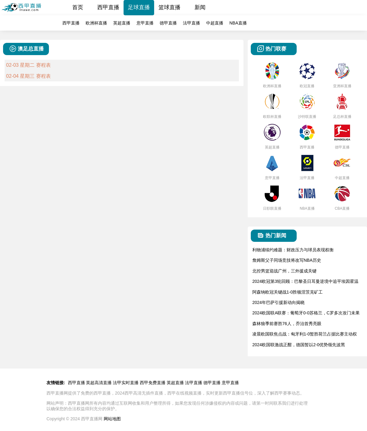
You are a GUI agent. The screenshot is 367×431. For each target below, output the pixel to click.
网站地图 (112, 418)
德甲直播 (168, 23)
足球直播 (139, 7)
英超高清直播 (99, 382)
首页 (77, 7)
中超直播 (214, 23)
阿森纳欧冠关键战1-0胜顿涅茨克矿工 (287, 292)
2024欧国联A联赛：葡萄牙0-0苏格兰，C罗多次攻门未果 (306, 312)
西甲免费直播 (152, 382)
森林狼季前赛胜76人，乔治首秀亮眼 (286, 323)
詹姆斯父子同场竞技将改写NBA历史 (286, 260)
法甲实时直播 (126, 382)
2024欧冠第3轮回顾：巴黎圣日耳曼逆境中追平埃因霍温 (305, 281)
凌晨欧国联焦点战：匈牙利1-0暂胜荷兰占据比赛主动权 (304, 334)
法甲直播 (191, 23)
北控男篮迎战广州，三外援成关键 (284, 270)
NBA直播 (238, 23)
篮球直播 (169, 7)
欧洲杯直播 (96, 23)
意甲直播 (145, 23)
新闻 (200, 7)
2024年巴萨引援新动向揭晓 (278, 302)
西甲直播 (108, 7)
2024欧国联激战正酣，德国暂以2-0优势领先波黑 (298, 344)
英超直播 (121, 23)
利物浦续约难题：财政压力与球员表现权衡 (293, 249)
